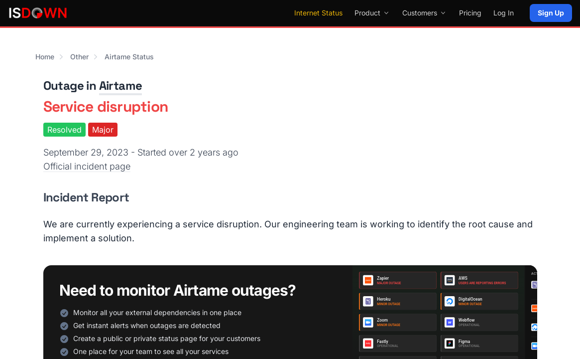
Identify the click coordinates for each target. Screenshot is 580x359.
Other (79, 56)
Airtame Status (129, 56)
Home (44, 56)
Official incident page (86, 166)
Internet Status (318, 12)
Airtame (120, 85)
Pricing (470, 12)
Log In (503, 12)
